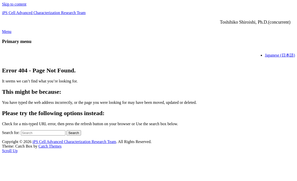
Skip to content (14, 4)
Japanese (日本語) (280, 55)
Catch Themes (50, 146)
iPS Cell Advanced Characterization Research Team (44, 13)
